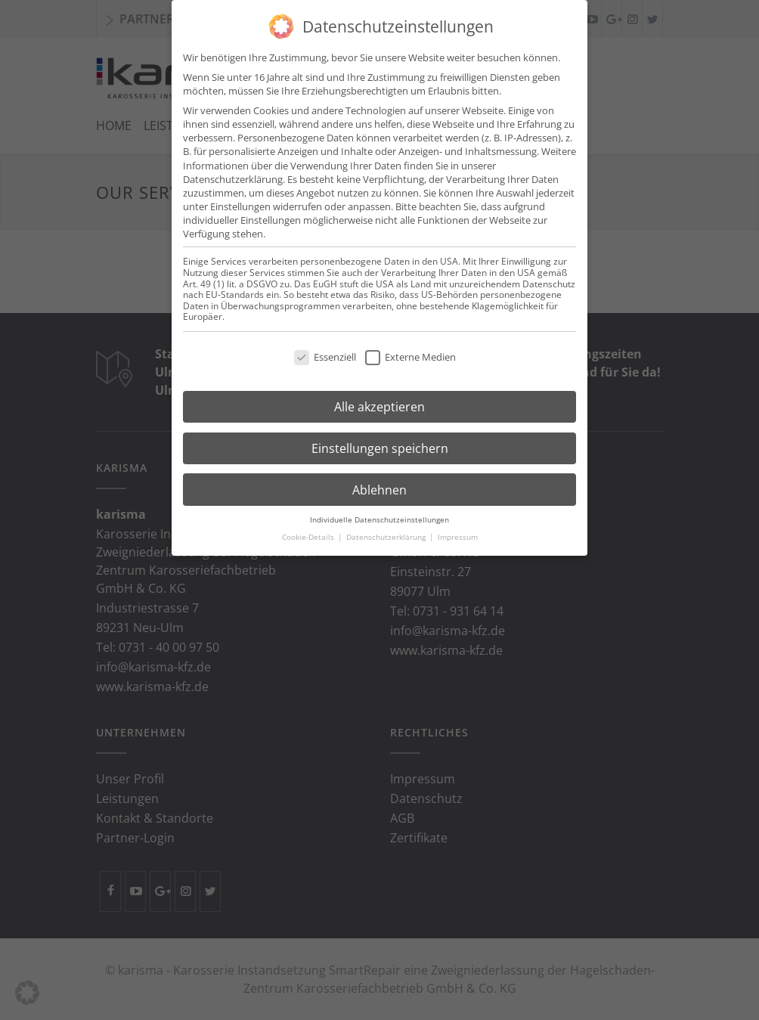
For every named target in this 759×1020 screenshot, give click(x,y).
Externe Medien (410, 345)
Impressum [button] (458, 526)
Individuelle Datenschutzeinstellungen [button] (379, 508)
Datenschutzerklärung (233, 168)
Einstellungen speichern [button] (379, 437)
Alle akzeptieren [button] (379, 395)
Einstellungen (240, 195)
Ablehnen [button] (379, 478)
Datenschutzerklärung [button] (387, 526)
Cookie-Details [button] (309, 526)
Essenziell (325, 345)
